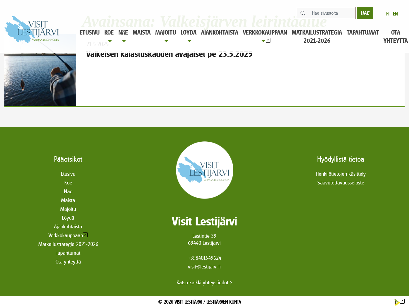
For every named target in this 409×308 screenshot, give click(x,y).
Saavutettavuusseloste (340, 182)
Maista (142, 32)
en (395, 14)
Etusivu (90, 32)
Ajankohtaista (219, 32)
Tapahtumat (363, 32)
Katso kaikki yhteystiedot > (204, 282)
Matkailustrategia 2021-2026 (317, 36)
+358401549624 (204, 258)
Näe (123, 35)
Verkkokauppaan (265, 35)
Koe (109, 35)
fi (387, 14)
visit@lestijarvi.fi (204, 266)
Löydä (188, 35)
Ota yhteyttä (68, 262)
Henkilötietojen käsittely (341, 174)
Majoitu (165, 35)
